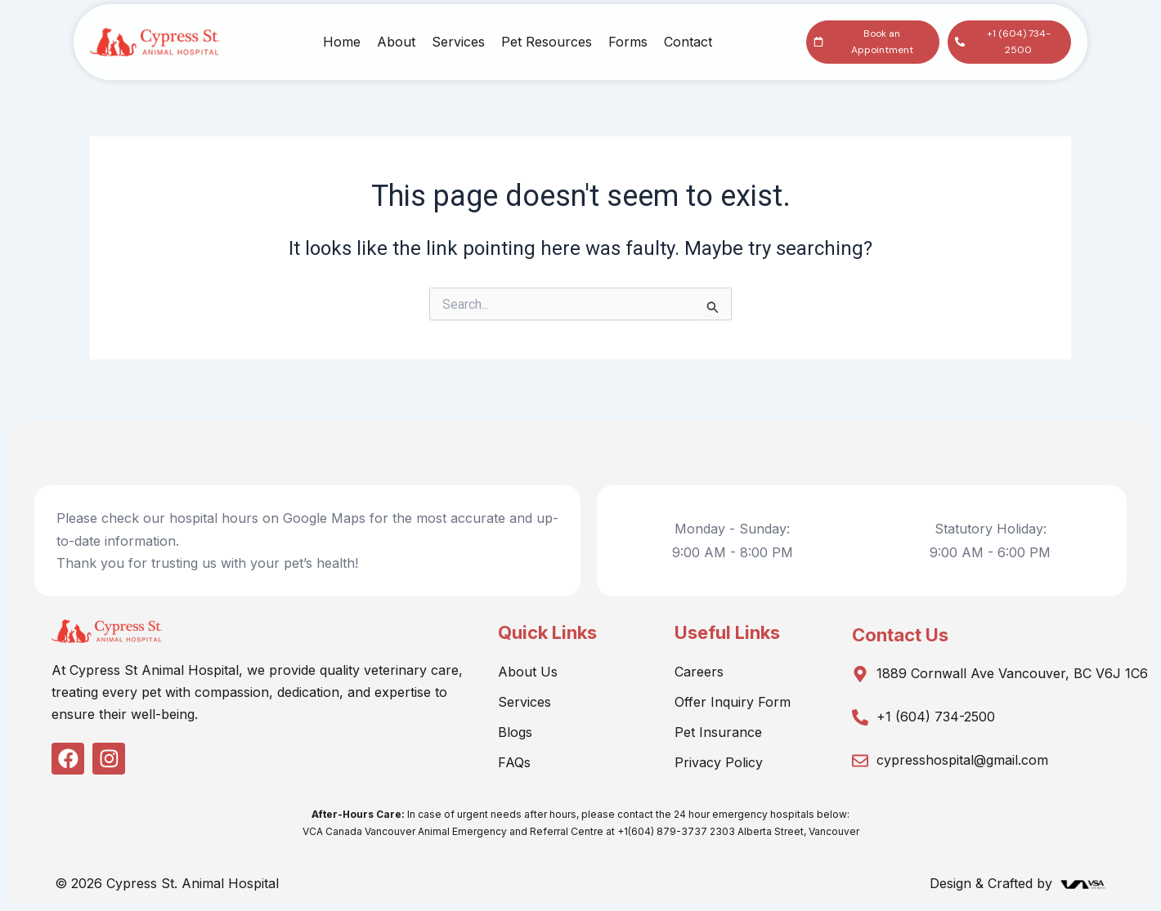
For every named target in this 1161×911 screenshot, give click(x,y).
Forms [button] (628, 41)
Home (342, 41)
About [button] (396, 41)
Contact (688, 41)
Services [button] (458, 41)
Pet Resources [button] (546, 41)
